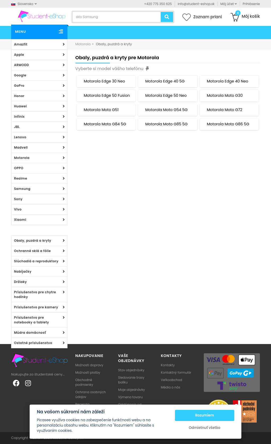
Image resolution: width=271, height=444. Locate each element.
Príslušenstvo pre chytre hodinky (35, 294)
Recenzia (82, 404)
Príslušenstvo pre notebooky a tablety (31, 319)
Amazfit (21, 44)
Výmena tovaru (130, 397)
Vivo (18, 209)
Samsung (22, 188)
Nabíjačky (22, 271)
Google (20, 75)
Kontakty (168, 365)
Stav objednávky (131, 370)
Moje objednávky (131, 389)
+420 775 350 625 (158, 4)
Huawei (20, 106)
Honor (19, 96)
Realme (20, 178)
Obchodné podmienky (84, 382)
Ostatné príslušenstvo (33, 343)
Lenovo (20, 137)
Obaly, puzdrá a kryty (32, 240)
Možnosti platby (87, 372)
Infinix (19, 116)
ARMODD (21, 65)
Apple (19, 54)
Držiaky (20, 282)
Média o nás (170, 387)
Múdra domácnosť (30, 332)
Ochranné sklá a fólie (32, 251)
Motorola (22, 157)
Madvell (21, 147)
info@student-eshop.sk (196, 4)
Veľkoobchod (171, 380)
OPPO (18, 168)
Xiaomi (20, 219)
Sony (18, 199)
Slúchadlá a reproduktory (36, 261)
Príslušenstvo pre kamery (36, 307)
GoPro (19, 85)
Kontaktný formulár (176, 372)
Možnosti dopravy (89, 365)
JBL (17, 127)
